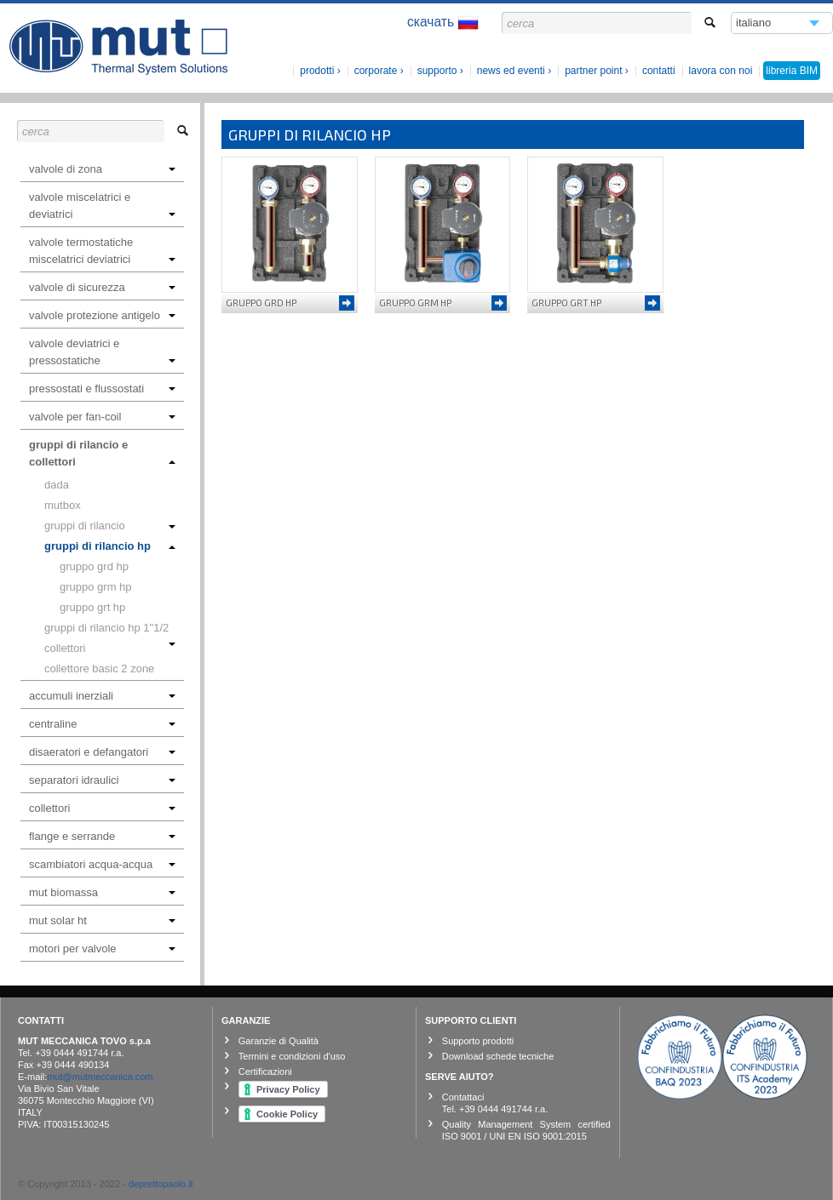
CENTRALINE (102, 723)
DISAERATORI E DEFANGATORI (102, 752)
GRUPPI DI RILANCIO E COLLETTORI (102, 453)
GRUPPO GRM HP (96, 586)
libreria (792, 71)
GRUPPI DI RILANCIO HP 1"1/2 (109, 629)
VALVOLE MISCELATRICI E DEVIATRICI (102, 205)
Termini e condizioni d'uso (292, 1056)
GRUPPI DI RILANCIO (109, 525)
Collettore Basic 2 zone (99, 668)
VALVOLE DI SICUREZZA (102, 287)
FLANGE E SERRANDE (102, 836)
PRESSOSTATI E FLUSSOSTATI (102, 388)
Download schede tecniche (498, 1056)
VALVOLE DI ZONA (102, 169)
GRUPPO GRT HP (92, 607)
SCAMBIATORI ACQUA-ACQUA (102, 864)
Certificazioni (265, 1071)
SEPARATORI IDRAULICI (102, 780)
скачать (443, 22)
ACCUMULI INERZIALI (102, 695)
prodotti (317, 71)
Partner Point (593, 71)
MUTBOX (62, 505)
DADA (56, 484)
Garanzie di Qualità (278, 1041)
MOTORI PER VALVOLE (102, 948)
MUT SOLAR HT (102, 920)
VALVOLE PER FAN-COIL (102, 416)
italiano (754, 25)
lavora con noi (721, 71)
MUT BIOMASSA (102, 892)
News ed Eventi (511, 71)
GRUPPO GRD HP (94, 566)
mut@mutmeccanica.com (99, 1076)
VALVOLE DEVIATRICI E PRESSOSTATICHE (102, 352)
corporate (376, 71)
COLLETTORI (64, 648)
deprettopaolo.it (161, 1184)
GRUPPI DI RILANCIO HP (109, 546)
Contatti (658, 71)
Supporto (437, 71)
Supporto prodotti (478, 1041)
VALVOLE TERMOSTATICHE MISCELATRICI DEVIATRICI (102, 251)
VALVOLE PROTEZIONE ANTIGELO (102, 315)
